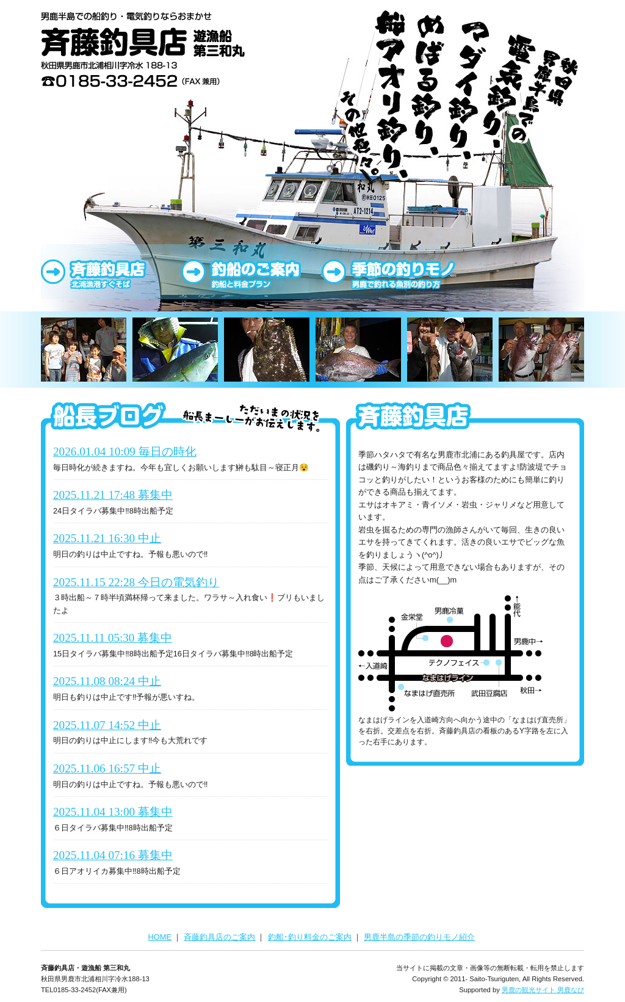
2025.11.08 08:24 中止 (107, 681)
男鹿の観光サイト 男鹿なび (543, 989)
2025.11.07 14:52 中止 (107, 725)
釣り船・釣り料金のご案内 (251, 271)
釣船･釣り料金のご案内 (310, 937)
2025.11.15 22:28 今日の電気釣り (136, 582)
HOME (160, 937)
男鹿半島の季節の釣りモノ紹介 (419, 937)
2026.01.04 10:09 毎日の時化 (125, 451)
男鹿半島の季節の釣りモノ (392, 271)
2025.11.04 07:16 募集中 (113, 855)
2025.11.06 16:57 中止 (107, 768)
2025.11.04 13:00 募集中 (113, 811)
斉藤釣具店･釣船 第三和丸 (144, 52)
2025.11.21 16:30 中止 (107, 538)
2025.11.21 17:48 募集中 (113, 494)
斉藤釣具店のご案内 (111, 271)
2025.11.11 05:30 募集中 (112, 637)
